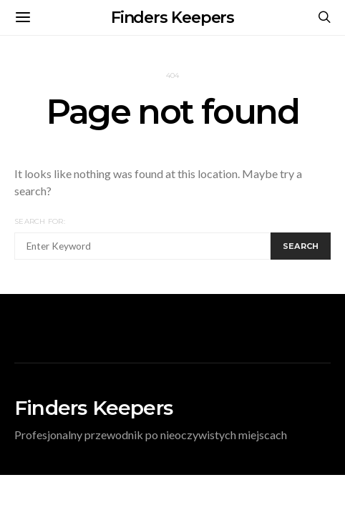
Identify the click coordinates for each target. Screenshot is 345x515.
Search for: (39, 221)
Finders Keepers (173, 17)
